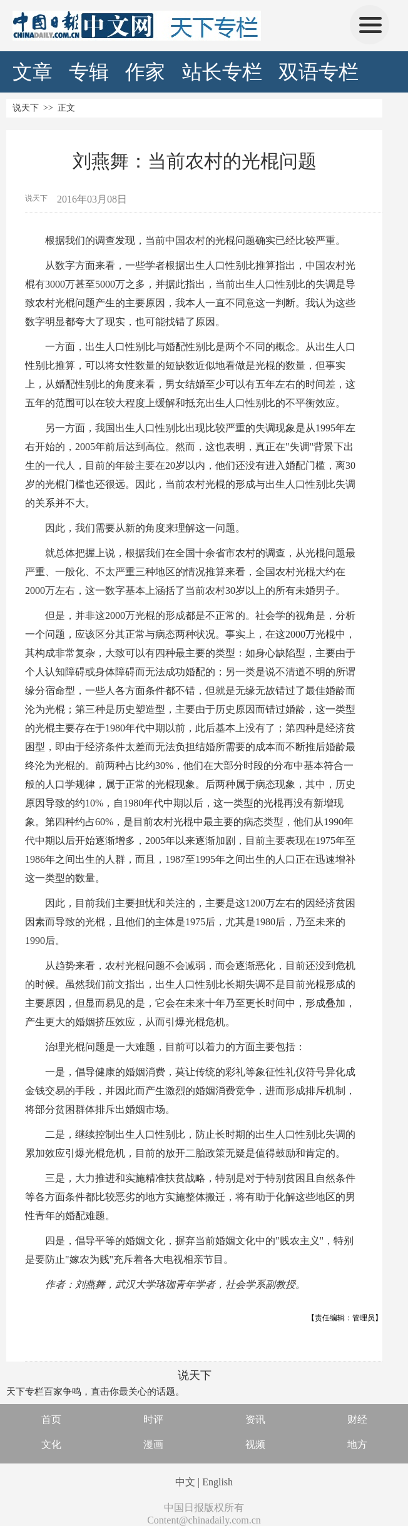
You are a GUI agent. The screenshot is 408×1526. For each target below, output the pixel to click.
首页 (51, 1419)
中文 (185, 1482)
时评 (153, 1419)
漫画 (153, 1444)
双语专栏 (318, 72)
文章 (33, 72)
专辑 (89, 72)
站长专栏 (222, 72)
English (217, 1482)
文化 (51, 1444)
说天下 (26, 108)
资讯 (255, 1419)
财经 (357, 1419)
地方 (357, 1444)
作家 (145, 72)
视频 (255, 1444)
